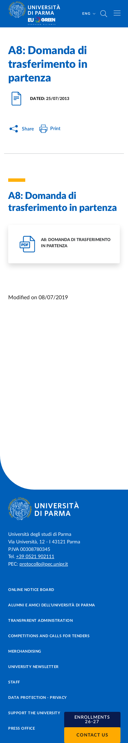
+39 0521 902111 (35, 556)
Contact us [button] (92, 735)
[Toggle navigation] (117, 13)
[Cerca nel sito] (104, 14)
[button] (92, 720)
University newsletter (33, 667)
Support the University (34, 713)
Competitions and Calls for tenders (48, 636)
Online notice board (31, 590)
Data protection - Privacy (37, 698)
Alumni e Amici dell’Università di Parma (51, 605)
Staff (14, 682)
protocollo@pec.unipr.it (43, 564)
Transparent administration (40, 620)
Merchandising (24, 651)
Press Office (21, 728)
